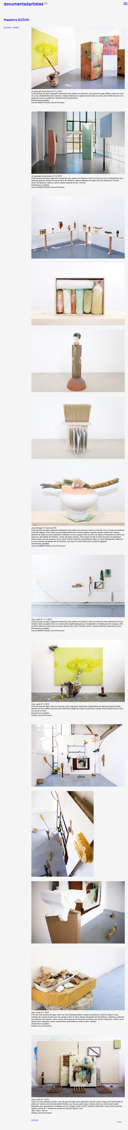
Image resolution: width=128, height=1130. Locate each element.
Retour (34, 1120)
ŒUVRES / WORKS (11, 28)
